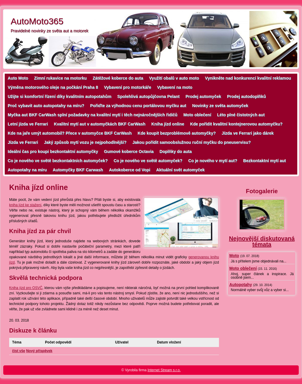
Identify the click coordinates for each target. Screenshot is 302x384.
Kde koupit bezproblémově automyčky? (177, 133)
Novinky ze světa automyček (220, 105)
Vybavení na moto (174, 87)
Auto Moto (18, 78)
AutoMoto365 (37, 21)
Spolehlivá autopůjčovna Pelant (148, 96)
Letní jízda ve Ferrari (28, 124)
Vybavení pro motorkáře (127, 87)
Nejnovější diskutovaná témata (262, 241)
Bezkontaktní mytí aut (264, 160)
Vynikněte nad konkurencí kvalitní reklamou (248, 78)
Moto (234, 256)
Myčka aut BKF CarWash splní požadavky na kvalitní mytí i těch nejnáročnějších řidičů (92, 114)
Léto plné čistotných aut (241, 114)
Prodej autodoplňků (246, 96)
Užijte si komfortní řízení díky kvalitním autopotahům (59, 96)
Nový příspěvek (39, 351)
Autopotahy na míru (27, 169)
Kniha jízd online (167, 124)
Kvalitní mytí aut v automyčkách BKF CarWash (99, 124)
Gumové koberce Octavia (129, 151)
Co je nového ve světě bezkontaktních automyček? (58, 160)
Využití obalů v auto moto (174, 78)
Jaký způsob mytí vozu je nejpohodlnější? (85, 142)
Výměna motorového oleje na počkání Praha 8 (53, 87)
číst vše (18, 351)
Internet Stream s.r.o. (164, 370)
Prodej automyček (203, 96)
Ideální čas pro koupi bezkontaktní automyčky (53, 151)
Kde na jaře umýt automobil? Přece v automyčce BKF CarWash (70, 133)
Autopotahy (240, 285)
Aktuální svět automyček (180, 169)
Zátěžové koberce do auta (117, 78)
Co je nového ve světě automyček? (147, 160)
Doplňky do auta (176, 151)
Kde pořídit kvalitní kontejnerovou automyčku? (236, 124)
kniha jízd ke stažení (25, 205)
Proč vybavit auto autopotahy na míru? (46, 105)
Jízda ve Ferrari (23, 142)
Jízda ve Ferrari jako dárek (248, 133)
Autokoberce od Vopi (129, 169)
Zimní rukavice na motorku (60, 78)
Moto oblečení (197, 114)
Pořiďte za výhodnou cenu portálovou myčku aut (138, 105)
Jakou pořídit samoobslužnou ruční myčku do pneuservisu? (191, 142)
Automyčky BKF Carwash (78, 169)
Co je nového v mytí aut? (212, 160)
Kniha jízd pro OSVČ (25, 288)
